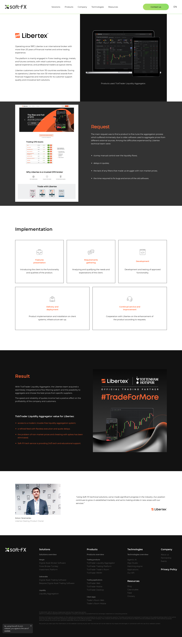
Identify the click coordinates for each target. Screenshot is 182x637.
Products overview (95, 554)
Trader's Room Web (95, 600)
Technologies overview (137, 554)
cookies (7, 631)
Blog (129, 586)
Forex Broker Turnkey (48, 566)
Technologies (98, 7)
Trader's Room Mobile (96, 603)
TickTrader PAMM (94, 573)
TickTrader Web (93, 583)
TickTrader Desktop (95, 590)
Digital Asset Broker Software (52, 563)
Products (69, 7)
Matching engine (134, 566)
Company (82, 7)
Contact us (156, 7)
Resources (113, 7)
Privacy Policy (169, 569)
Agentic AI (132, 560)
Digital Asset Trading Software (52, 580)
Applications (132, 569)
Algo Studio (132, 563)
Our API (130, 573)
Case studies (132, 589)
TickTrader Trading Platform (99, 566)
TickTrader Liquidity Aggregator (130, 83)
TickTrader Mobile (94, 586)
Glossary (131, 596)
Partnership (166, 558)
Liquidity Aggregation (49, 594)
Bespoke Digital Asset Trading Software (56, 583)
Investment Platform (48, 569)
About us (165, 554)
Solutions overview (48, 554)
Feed (129, 593)
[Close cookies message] (31, 626)
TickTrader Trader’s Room (98, 569)
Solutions (56, 7)
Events (164, 561)
